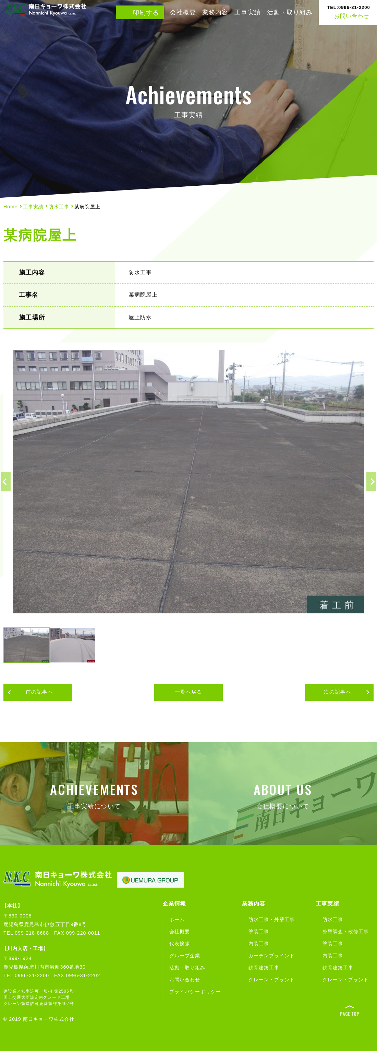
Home (10, 206)
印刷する (146, 12)
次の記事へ (343, 692)
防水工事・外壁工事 (271, 919)
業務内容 (215, 12)
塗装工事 (258, 931)
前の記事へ (34, 692)
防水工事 (59, 206)
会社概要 (183, 12)
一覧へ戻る (188, 692)
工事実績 (247, 12)
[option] (188, 482)
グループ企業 (184, 955)
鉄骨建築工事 (263, 967)
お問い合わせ (348, 9)
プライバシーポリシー (195, 991)
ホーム (177, 919)
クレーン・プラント (271, 979)
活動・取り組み (290, 12)
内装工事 (258, 943)
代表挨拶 (179, 943)
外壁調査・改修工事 (346, 931)
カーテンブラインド (271, 955)
